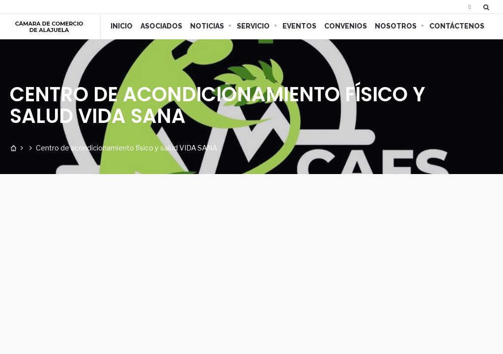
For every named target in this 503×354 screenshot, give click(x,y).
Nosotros (396, 26)
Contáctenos (456, 26)
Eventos (299, 26)
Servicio (253, 26)
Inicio (122, 26)
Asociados (161, 26)
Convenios (345, 26)
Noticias (207, 26)
